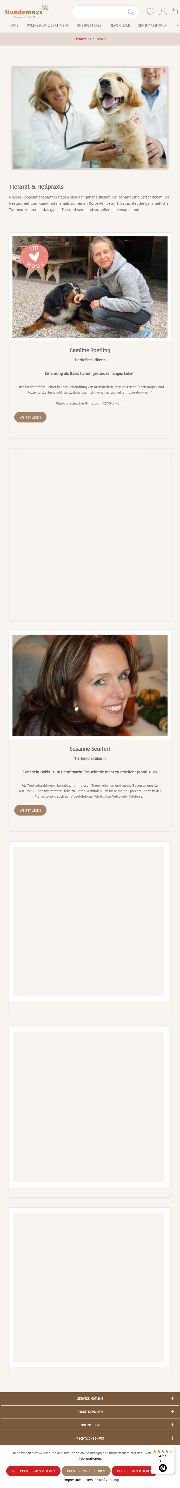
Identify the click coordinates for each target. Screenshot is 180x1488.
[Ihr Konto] (163, 10)
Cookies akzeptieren (134, 1471)
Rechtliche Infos (90, 1438)
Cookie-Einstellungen (86, 1471)
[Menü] (172, 1449)
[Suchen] (133, 11)
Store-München (90, 1412)
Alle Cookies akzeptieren (33, 1471)
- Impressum (72, 1480)
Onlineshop (90, 1425)
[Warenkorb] (175, 12)
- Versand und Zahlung (101, 1480)
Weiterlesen (30, 417)
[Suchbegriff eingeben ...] (100, 11)
